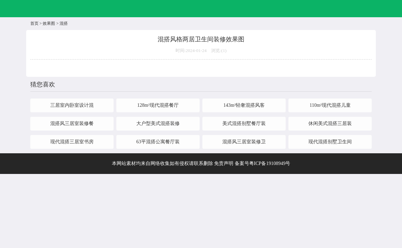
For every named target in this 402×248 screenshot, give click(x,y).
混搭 (64, 23)
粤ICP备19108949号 (269, 163)
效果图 (49, 23)
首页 (34, 23)
